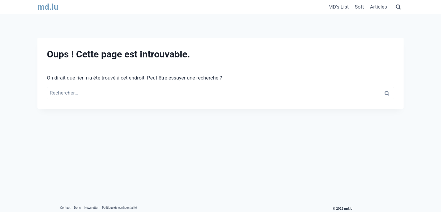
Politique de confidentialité (119, 207)
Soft (359, 7)
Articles (378, 7)
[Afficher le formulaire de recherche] (398, 7)
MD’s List (338, 7)
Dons (77, 207)
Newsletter (91, 207)
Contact (65, 207)
